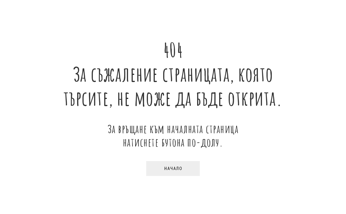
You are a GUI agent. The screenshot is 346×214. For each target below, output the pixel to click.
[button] (173, 168)
